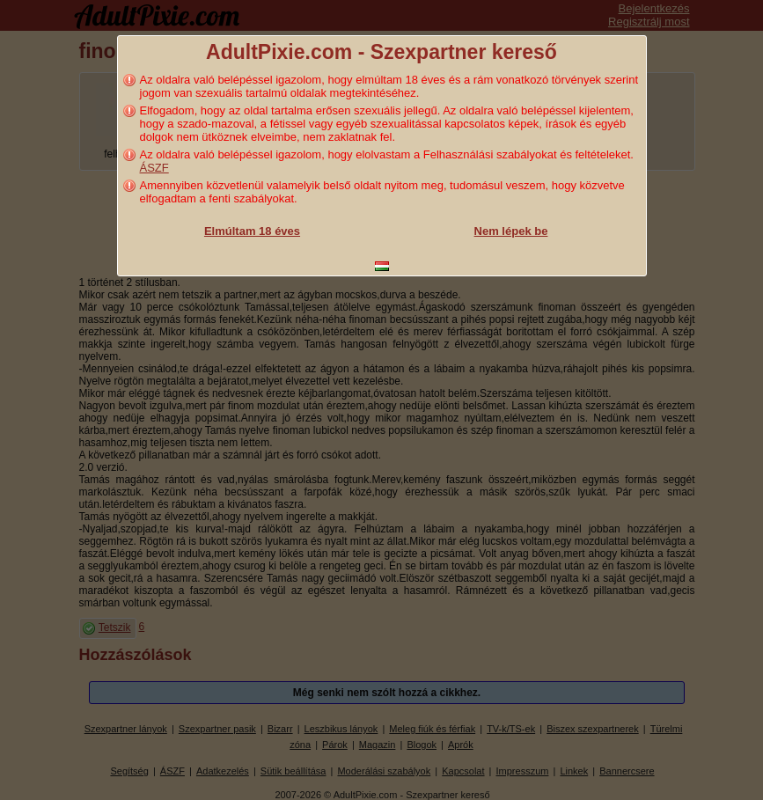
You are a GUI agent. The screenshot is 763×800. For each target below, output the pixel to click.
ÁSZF (154, 167)
